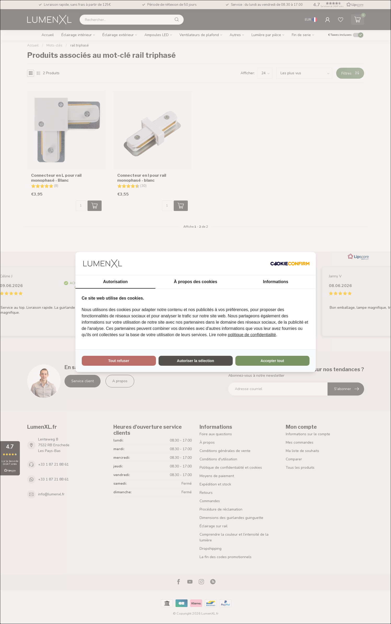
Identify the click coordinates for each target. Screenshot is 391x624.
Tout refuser (118, 361)
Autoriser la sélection (195, 361)
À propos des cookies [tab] (195, 281)
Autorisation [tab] (115, 281)
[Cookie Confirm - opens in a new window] (290, 263)
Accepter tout (272, 361)
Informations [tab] (275, 281)
